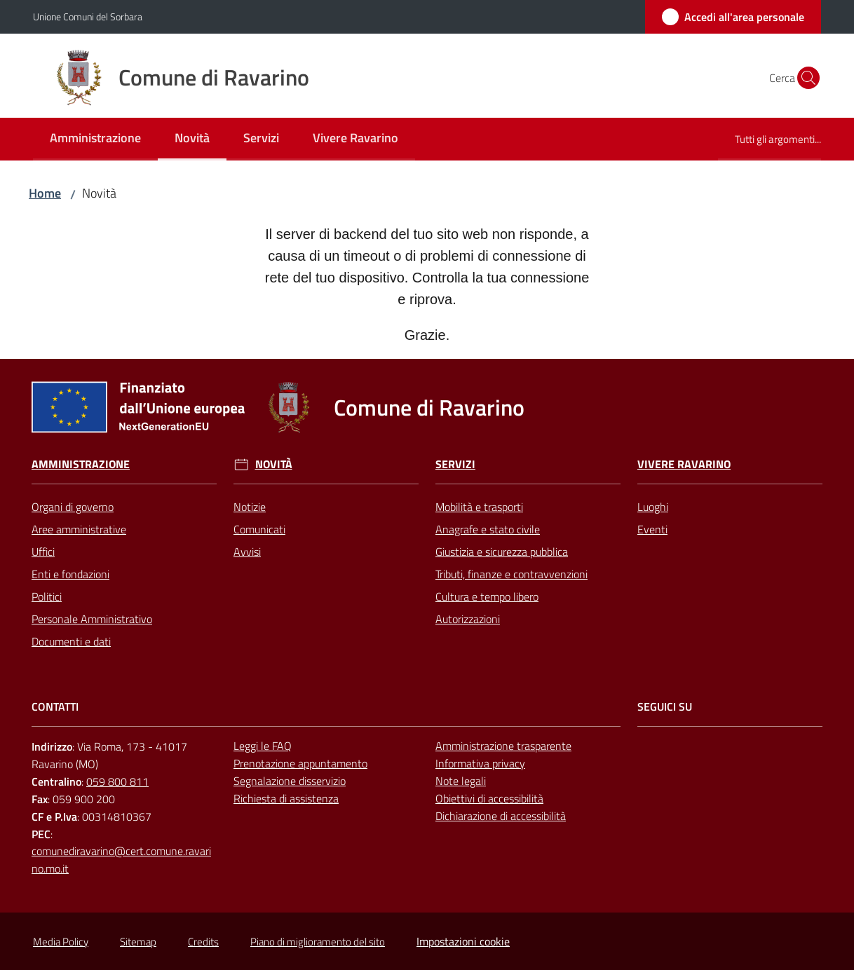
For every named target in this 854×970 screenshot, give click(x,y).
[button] (804, 78)
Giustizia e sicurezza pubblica (501, 551)
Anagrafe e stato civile (487, 529)
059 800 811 (117, 781)
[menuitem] (95, 139)
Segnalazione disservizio (289, 780)
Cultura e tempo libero (486, 596)
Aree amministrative (79, 529)
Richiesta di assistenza (286, 798)
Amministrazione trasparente (503, 745)
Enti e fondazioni (70, 574)
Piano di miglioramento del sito (317, 942)
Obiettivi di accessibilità (489, 798)
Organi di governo (73, 506)
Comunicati (259, 529)
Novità (273, 464)
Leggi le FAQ (262, 745)
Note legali (460, 780)
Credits (203, 942)
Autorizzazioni (467, 618)
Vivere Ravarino (684, 464)
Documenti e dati (71, 641)
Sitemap (138, 942)
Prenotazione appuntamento (300, 763)
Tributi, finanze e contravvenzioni (511, 574)
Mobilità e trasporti (479, 506)
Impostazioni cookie (463, 941)
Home (45, 193)
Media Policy (60, 942)
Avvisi (247, 551)
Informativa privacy (480, 763)
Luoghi (652, 506)
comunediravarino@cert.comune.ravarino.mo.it (121, 859)
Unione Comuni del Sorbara (87, 16)
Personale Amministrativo (92, 618)
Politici (47, 596)
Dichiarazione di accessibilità (500, 815)
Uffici (43, 551)
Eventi (652, 529)
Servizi (455, 464)
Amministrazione (81, 464)
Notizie (249, 506)
